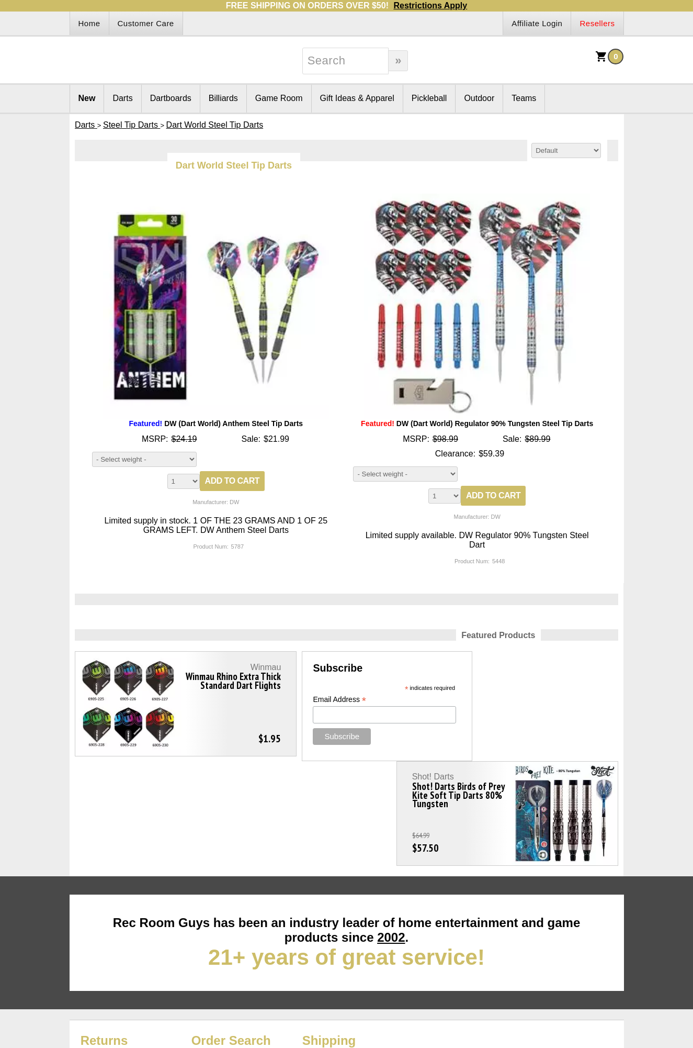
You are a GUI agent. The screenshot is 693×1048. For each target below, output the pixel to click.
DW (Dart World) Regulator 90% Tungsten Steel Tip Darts (477, 423)
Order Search (231, 936)
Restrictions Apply (430, 5)
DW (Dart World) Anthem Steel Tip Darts (216, 423)
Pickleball (429, 98)
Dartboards (170, 98)
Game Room (279, 98)
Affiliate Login (537, 23)
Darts (122, 98)
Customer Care (146, 23)
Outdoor (479, 98)
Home (89, 23)
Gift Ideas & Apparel (357, 98)
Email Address (298, 700)
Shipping (329, 936)
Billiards (223, 98)
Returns (104, 936)
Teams (524, 98)
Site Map (86, 948)
